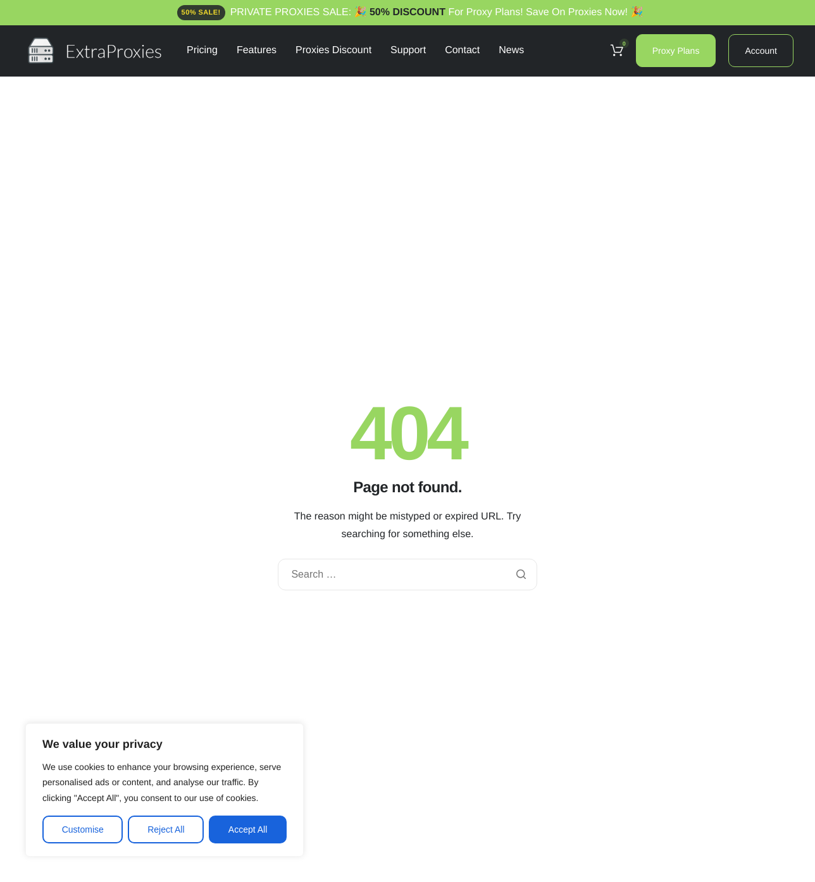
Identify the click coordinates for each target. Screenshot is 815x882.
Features (257, 51)
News (511, 51)
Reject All (165, 829)
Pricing (202, 51)
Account (761, 51)
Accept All (247, 829)
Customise (83, 829)
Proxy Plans (676, 51)
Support (408, 51)
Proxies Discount (333, 51)
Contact (462, 51)
